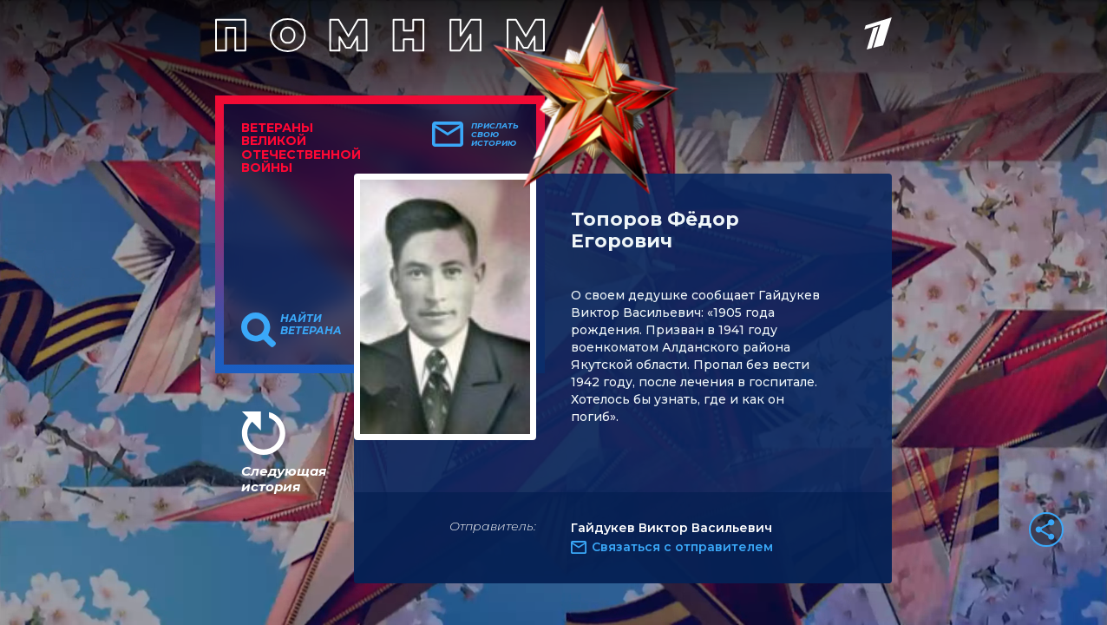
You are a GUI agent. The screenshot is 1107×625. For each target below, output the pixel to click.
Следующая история (283, 479)
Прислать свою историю (495, 135)
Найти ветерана (311, 324)
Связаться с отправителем (682, 547)
